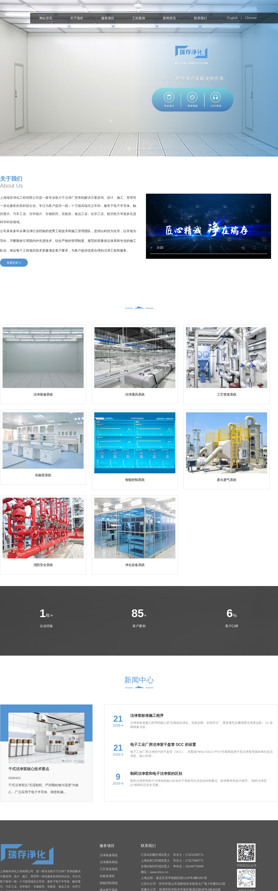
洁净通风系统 (109, 862)
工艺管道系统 (109, 869)
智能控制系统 (109, 883)
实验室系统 (107, 876)
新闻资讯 (169, 18)
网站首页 (45, 18)
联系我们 (200, 18)
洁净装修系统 (109, 855)
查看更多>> (14, 262)
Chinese (251, 17)
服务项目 (107, 18)
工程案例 (138, 18)
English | (235, 17)
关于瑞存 (76, 18)
